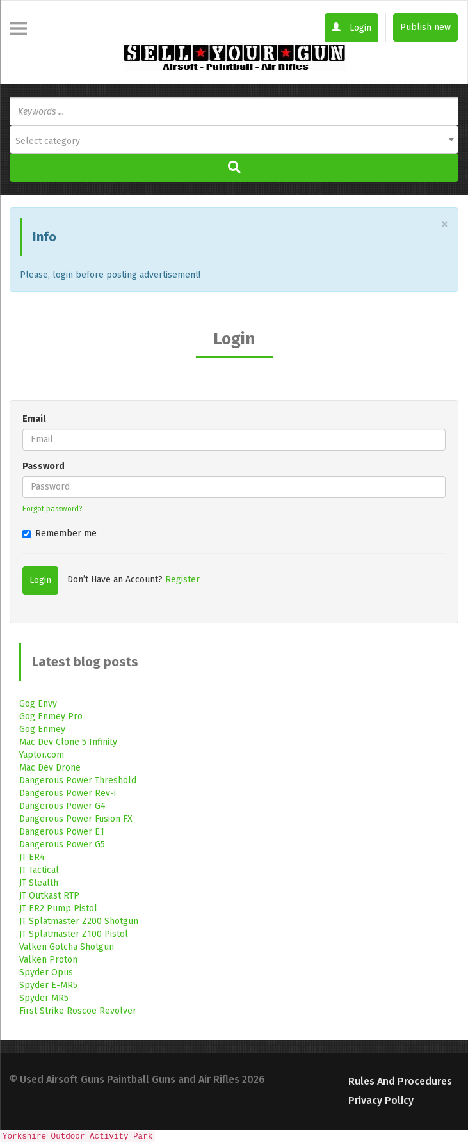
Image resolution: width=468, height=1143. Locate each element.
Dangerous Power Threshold (77, 780)
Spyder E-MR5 (48, 985)
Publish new (425, 27)
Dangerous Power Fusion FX (76, 818)
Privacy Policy (381, 1100)
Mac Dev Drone (50, 767)
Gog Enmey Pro (51, 716)
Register (182, 579)
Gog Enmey (42, 729)
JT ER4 (32, 857)
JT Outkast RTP (49, 895)
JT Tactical (39, 870)
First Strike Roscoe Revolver (77, 1010)
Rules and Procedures (400, 1081)
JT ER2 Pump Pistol (58, 908)
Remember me (59, 533)
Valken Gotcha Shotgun (66, 946)
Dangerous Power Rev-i (67, 793)
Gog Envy (38, 703)
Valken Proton (48, 959)
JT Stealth (38, 882)
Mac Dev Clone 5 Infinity (68, 742)
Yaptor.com (41, 754)
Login (351, 27)
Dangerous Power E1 (61, 831)
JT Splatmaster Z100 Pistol (73, 934)
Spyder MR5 (44, 998)
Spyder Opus (46, 972)
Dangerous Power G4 (62, 806)
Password (43, 466)
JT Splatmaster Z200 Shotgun (78, 921)
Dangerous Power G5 (62, 844)
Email (33, 418)
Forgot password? (52, 508)
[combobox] (234, 139)
